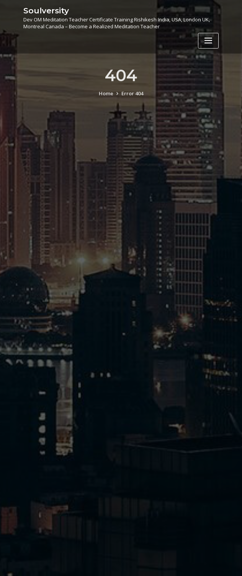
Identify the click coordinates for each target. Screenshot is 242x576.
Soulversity (46, 10)
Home (106, 98)
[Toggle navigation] (208, 41)
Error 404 (132, 98)
